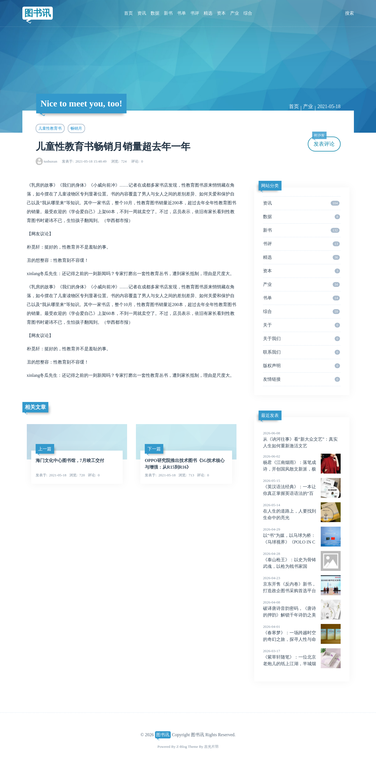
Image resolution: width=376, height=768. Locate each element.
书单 (181, 13)
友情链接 (301, 379)
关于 (301, 325)
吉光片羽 (211, 747)
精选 (208, 13)
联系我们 (301, 352)
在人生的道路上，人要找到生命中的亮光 (302, 511)
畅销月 (76, 128)
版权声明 (301, 365)
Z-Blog (182, 747)
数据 (155, 13)
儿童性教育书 (50, 128)
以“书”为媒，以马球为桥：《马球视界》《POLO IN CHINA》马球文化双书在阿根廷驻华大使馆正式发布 (302, 542)
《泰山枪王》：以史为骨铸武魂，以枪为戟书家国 (302, 560)
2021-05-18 (329, 106)
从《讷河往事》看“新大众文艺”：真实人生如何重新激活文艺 (302, 439)
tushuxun (50, 161)
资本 (221, 13)
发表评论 (323, 142)
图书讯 (37, 13)
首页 (128, 13)
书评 (194, 13)
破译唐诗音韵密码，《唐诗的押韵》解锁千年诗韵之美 (302, 608)
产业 (234, 13)
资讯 (141, 13)
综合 (247, 13)
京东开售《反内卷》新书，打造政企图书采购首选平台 (302, 584)
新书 (168, 13)
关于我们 (301, 338)
